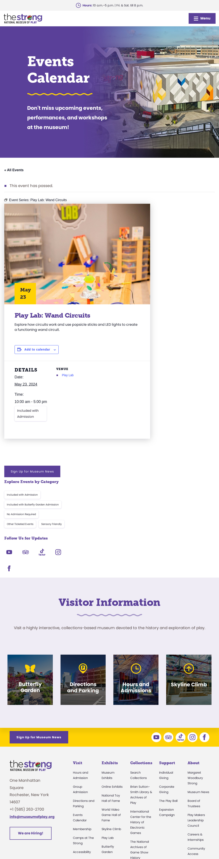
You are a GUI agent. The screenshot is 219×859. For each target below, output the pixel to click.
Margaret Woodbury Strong (195, 674)
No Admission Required (167, 253)
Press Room (196, 760)
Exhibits (110, 660)
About (193, 660)
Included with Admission (28, 413)
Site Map (201, 845)
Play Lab (79, 375)
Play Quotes (196, 791)
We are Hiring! (30, 730)
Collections (141, 660)
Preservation (139, 806)
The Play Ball (168, 698)
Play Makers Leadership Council (196, 717)
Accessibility (82, 749)
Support (167, 660)
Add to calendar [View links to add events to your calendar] (37, 349)
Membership (82, 726)
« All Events (14, 170)
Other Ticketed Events (166, 263)
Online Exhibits (112, 684)
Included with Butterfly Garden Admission (179, 243)
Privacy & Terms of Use (126, 845)
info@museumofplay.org (32, 713)
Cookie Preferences (170, 845)
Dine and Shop (84, 786)
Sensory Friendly (198, 263)
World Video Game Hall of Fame (111, 711)
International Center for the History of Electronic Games (140, 719)
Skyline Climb (111, 726)
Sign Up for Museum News (178, 210)
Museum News (198, 689)
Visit (77, 660)
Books (192, 782)
